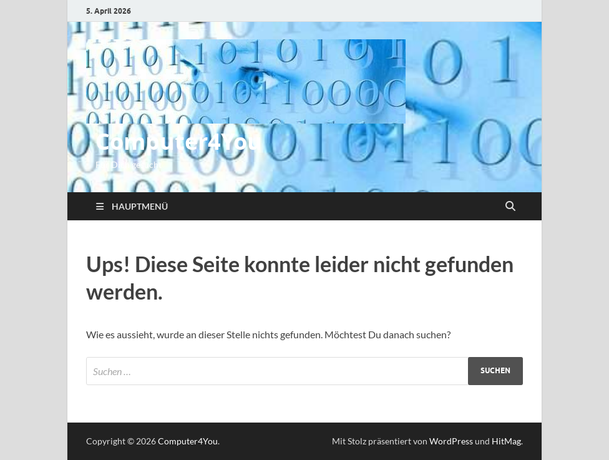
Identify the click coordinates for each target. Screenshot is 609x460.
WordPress (451, 441)
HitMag (506, 441)
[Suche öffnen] (510, 206)
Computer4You (178, 141)
